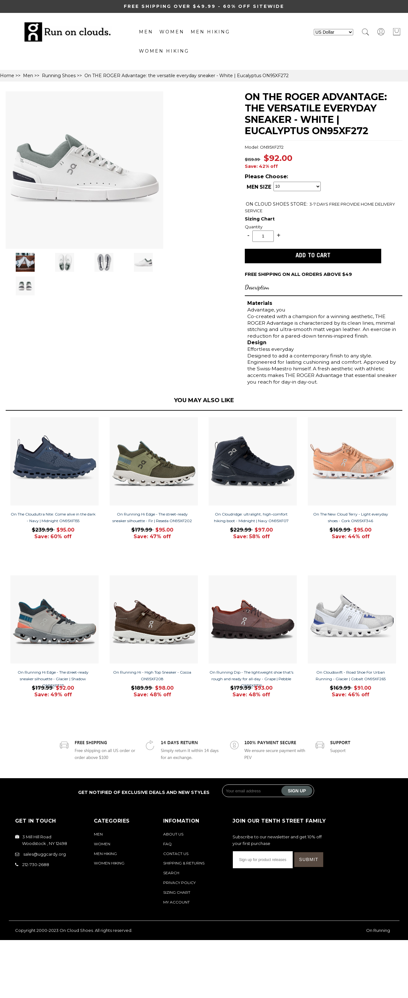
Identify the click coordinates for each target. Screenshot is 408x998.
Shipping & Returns (183, 863)
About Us (173, 834)
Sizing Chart (260, 219)
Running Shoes (59, 75)
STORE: (276, 204)
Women (171, 32)
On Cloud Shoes (76, 930)
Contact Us (175, 853)
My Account (176, 902)
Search (171, 872)
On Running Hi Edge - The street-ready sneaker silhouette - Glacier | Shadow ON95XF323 (53, 679)
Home (7, 75)
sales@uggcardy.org (44, 854)
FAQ (167, 843)
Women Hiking (164, 51)
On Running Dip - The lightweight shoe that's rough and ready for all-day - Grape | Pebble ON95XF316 (251, 679)
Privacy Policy (179, 882)
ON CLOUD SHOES (268, 204)
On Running (378, 930)
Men (146, 32)
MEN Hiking (210, 32)
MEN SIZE (259, 187)
